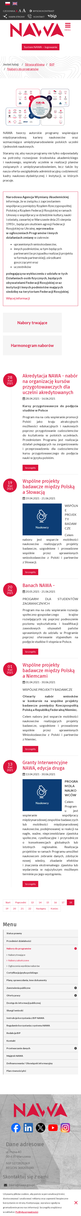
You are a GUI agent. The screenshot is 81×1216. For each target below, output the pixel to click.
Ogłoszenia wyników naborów (24, 965)
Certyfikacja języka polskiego (22, 972)
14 (40, 902)
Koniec (54, 908)
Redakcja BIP (13, 1033)
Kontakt (10, 1040)
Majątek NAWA (14, 1055)
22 (29, 908)
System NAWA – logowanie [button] (40, 47)
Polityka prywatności (26, 1211)
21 (22, 908)
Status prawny (14, 933)
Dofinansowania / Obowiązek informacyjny (29, 1063)
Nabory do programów (18, 948)
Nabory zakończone (18, 960)
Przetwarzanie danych (18, 1048)
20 (14, 908)
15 (47, 902)
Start (7, 902)
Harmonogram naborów (32, 345)
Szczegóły (30, 467)
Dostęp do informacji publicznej (23, 1002)
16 (55, 902)
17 (63, 902)
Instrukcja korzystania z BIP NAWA (25, 1017)
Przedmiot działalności (18, 941)
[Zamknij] (76, 1202)
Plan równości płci (16, 1070)
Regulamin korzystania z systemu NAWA (28, 1025)
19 (6, 908)
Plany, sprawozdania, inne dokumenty (26, 980)
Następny (41, 908)
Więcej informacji (18, 298)
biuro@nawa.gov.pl (22, 1185)
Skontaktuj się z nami (25, 1177)
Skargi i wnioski (14, 1010)
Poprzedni (20, 902)
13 (32, 902)
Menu (68, 26)
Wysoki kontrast (43, 11)
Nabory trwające (32, 322)
